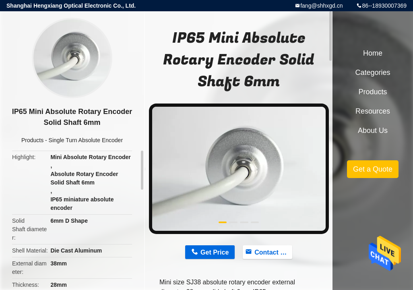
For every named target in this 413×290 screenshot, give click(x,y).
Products (32, 140)
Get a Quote (372, 169)
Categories (372, 72)
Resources (372, 111)
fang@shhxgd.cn (321, 5)
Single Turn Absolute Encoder (86, 140)
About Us (373, 130)
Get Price (214, 252)
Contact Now (273, 252)
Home (372, 53)
